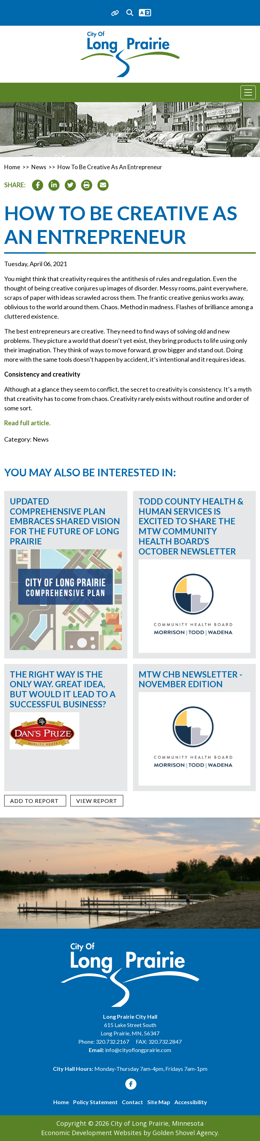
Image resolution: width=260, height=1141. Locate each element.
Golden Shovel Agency (185, 1132)
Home (61, 1102)
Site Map (158, 1102)
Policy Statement (95, 1102)
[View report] (96, 800)
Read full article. (27, 423)
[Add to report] (35, 800)
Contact (132, 1102)
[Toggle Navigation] (248, 92)
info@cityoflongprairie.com (138, 1049)
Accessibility (190, 1102)
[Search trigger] (129, 12)
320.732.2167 (113, 1041)
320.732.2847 (165, 1041)
